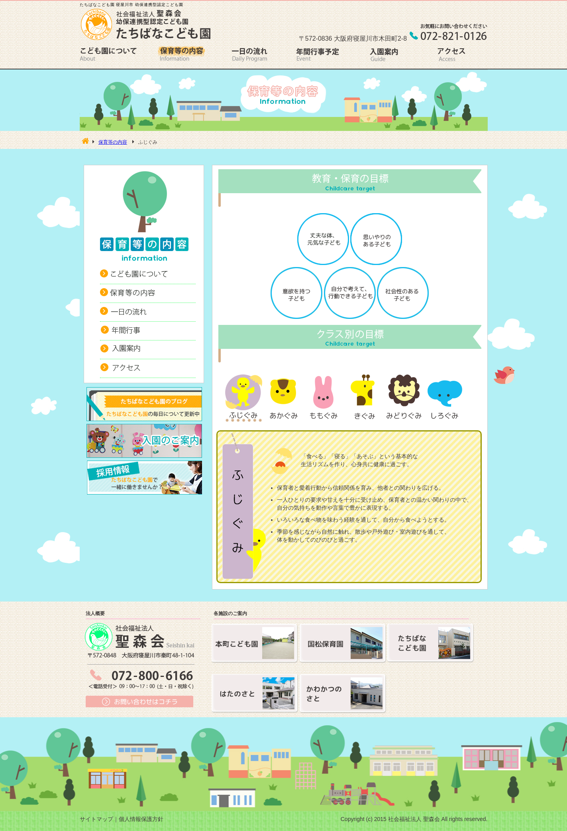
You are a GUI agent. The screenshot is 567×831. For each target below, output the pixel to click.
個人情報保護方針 (141, 819)
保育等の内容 (112, 142)
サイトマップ (96, 819)
